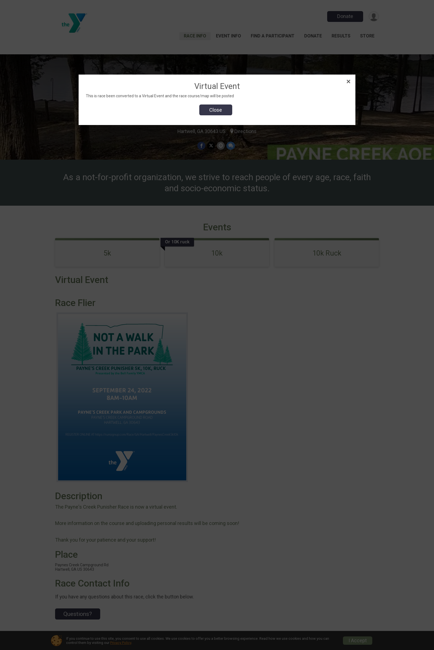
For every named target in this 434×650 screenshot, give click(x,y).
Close (215, 110)
